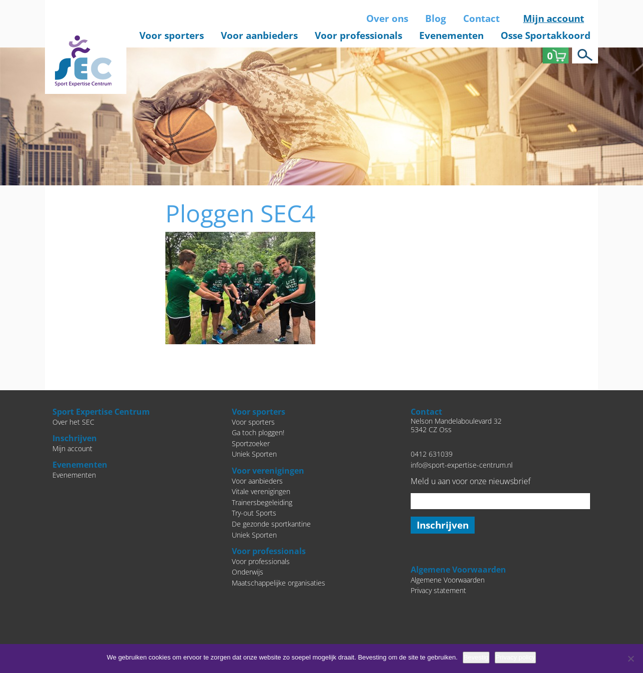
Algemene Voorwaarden (448, 580)
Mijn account (553, 18)
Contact (481, 18)
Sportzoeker (251, 443)
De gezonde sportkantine (271, 524)
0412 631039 (432, 454)
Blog (435, 18)
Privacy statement (438, 590)
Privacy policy (515, 657)
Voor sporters (171, 35)
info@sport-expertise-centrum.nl (462, 465)
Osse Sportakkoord (546, 35)
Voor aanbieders (259, 35)
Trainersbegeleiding (262, 502)
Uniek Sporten (254, 454)
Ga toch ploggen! (258, 432)
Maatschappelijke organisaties (278, 583)
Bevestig (476, 657)
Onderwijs (247, 572)
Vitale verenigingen (261, 491)
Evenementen (451, 35)
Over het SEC (73, 422)
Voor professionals (358, 35)
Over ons (387, 18)
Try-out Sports (254, 513)
